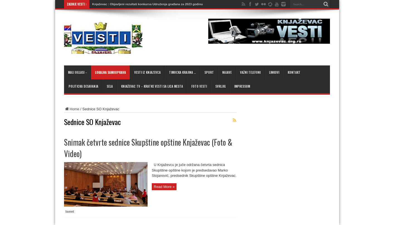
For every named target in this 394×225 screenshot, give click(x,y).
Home (71, 109)
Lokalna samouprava (110, 72)
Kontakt (294, 72)
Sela (110, 86)
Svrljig (220, 86)
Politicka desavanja (83, 86)
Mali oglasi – (77, 72)
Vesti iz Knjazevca (147, 72)
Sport (209, 72)
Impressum (242, 86)
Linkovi (274, 72)
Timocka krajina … (182, 72)
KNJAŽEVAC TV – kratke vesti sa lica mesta (152, 86)
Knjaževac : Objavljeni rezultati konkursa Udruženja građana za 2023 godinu (147, 4)
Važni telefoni (250, 72)
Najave (227, 72)
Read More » (164, 187)
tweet (69, 211)
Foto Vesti (199, 86)
